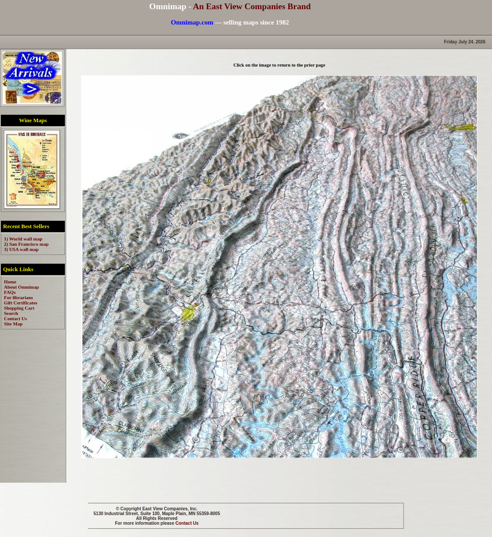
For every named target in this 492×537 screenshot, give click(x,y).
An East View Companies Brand (252, 6)
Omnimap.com (192, 22)
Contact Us (187, 523)
